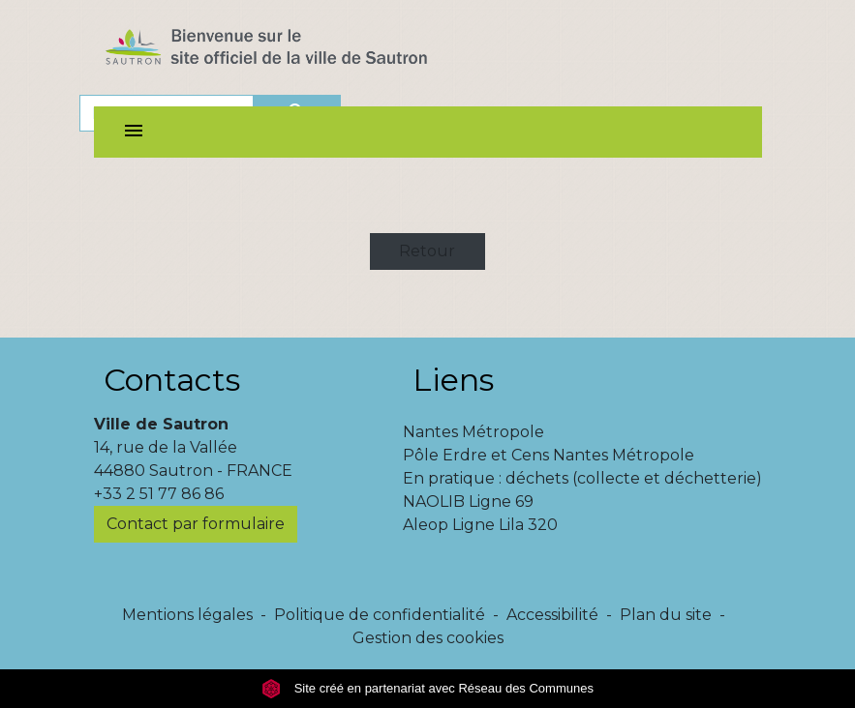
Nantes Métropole (473, 432)
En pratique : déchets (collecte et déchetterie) (582, 478)
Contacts (172, 379)
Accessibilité (552, 614)
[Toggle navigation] (133, 132)
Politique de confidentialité (379, 614)
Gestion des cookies (428, 638)
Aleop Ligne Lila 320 (480, 525)
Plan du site (666, 614)
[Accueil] (300, 51)
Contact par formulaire (196, 524)
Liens (453, 379)
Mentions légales (187, 614)
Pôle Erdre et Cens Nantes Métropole (548, 455)
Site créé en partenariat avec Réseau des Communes (427, 688)
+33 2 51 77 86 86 (159, 494)
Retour (427, 251)
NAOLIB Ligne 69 (468, 501)
